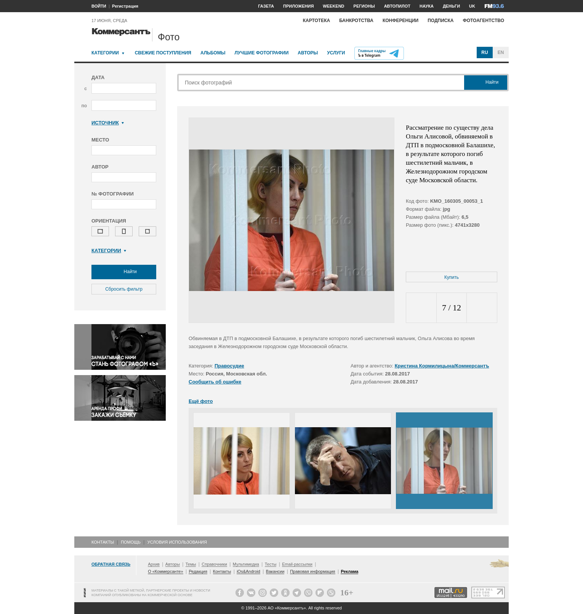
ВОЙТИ (98, 6)
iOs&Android (248, 571)
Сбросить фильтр (124, 289)
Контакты (102, 542)
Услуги (336, 53)
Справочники (214, 564)
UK (472, 6)
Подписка (440, 20)
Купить (451, 277)
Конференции (400, 20)
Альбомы (213, 53)
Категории (105, 53)
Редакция (198, 571)
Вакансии (275, 571)
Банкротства (356, 20)
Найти (124, 272)
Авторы (308, 53)
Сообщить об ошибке (215, 382)
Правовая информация (312, 571)
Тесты (271, 564)
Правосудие (229, 366)
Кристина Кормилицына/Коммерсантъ (442, 366)
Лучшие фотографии (261, 53)
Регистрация (125, 6)
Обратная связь (110, 564)
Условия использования (177, 542)
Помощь (131, 542)
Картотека (316, 20)
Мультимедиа (246, 564)
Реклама (349, 571)
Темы (191, 564)
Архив (154, 564)
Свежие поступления (163, 53)
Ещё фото (201, 401)
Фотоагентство (483, 20)
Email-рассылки (297, 564)
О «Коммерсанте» (165, 571)
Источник (107, 123)
